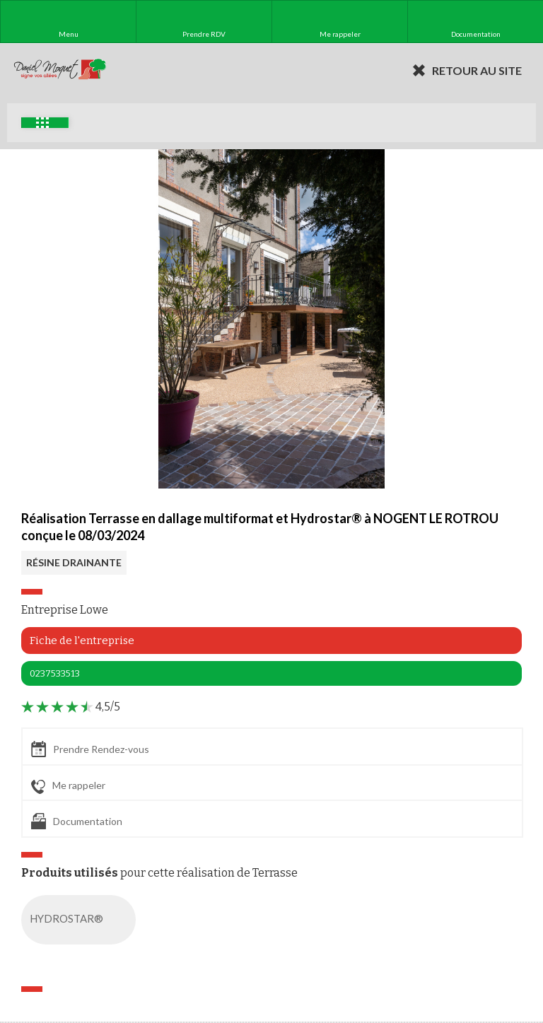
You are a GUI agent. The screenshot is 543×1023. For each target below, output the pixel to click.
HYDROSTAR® (81, 920)
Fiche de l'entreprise (82, 640)
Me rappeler (68, 786)
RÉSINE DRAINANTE (74, 562)
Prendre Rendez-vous (90, 749)
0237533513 (55, 673)
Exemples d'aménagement (42, 122)
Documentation (76, 821)
